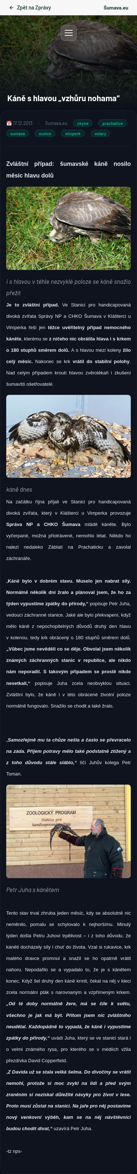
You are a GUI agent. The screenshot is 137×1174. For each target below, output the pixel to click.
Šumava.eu (116, 7)
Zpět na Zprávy (30, 7)
